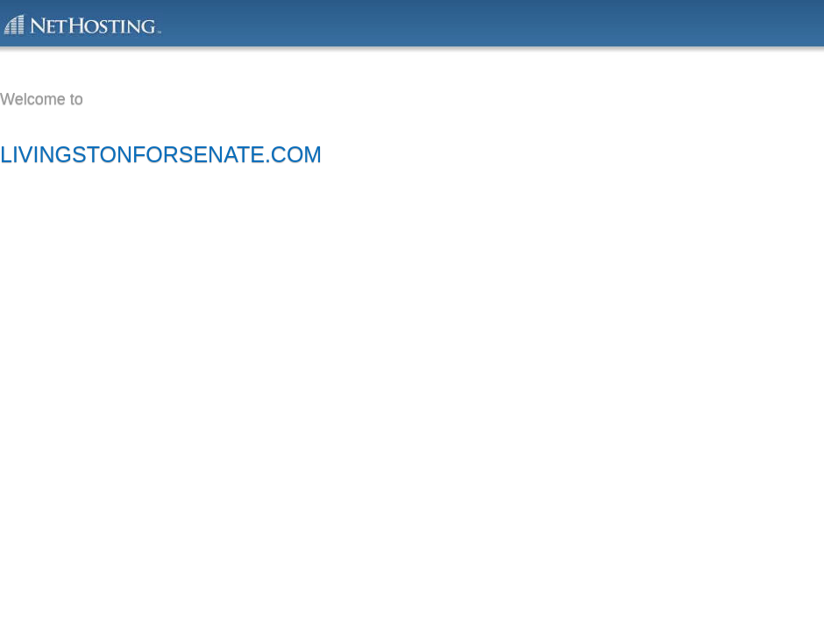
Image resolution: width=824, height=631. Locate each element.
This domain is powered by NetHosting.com (81, 24)
